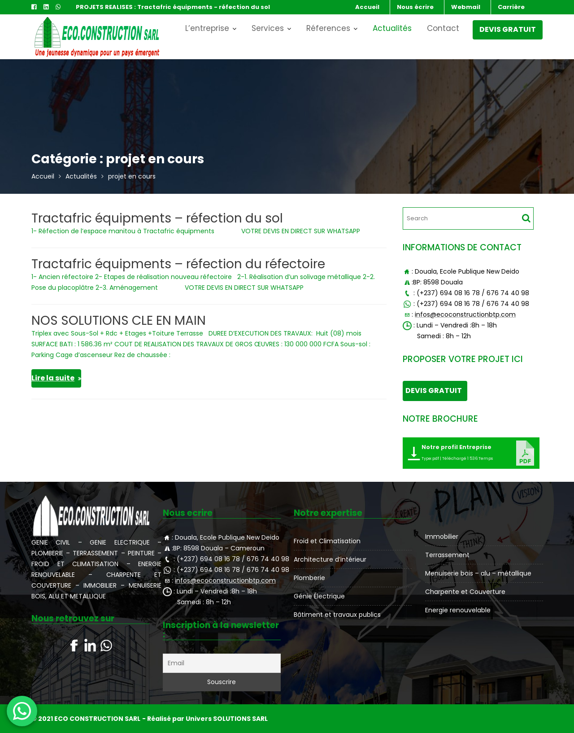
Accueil (367, 7)
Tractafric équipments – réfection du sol (157, 218)
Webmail (465, 7)
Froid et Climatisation (328, 541)
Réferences (328, 28)
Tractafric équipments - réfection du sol (203, 7)
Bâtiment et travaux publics (337, 613)
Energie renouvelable (458, 609)
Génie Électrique (320, 595)
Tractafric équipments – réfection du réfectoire (178, 264)
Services (268, 28)
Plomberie (310, 577)
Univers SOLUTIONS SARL (227, 718)
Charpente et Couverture (465, 591)
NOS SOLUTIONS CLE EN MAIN (118, 320)
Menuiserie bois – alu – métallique (478, 572)
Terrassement (448, 554)
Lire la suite (52, 378)
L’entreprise (207, 28)
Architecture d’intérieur (330, 559)
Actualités (392, 28)
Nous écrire (415, 7)
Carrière (511, 7)
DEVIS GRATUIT (507, 29)
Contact (443, 28)
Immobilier (442, 536)
